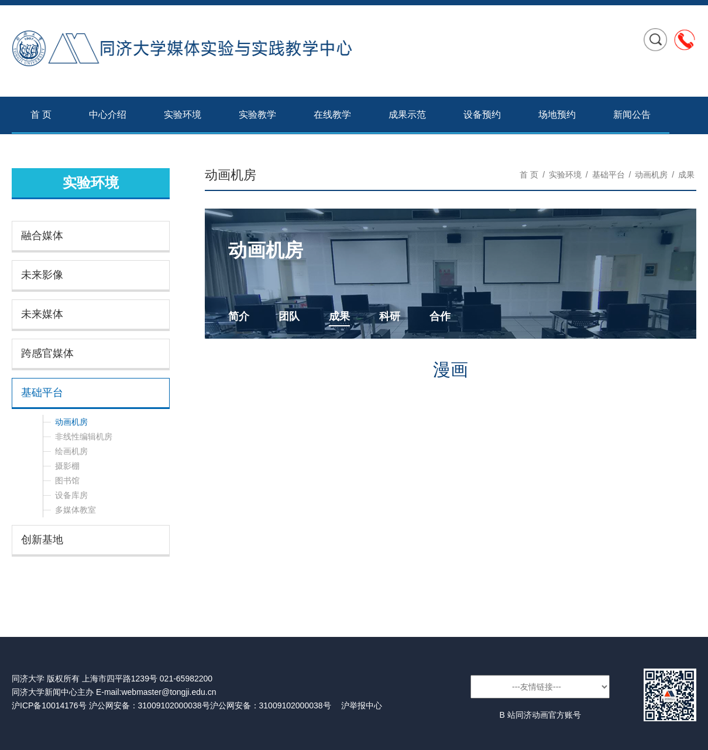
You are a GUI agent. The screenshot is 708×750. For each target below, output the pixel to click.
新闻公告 (632, 115)
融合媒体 (42, 235)
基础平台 (42, 392)
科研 (389, 316)
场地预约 (557, 115)
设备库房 (71, 495)
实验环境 (182, 115)
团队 (289, 316)
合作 (440, 316)
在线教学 (332, 115)
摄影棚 (67, 466)
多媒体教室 (75, 509)
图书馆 (67, 480)
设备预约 (482, 115)
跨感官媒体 (47, 353)
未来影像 (42, 275)
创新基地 (42, 540)
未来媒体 (42, 314)
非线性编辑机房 (83, 436)
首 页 (40, 115)
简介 (238, 316)
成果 (686, 174)
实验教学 (257, 115)
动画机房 (71, 422)
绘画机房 (71, 451)
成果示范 (407, 115)
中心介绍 (107, 115)
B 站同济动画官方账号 (539, 715)
